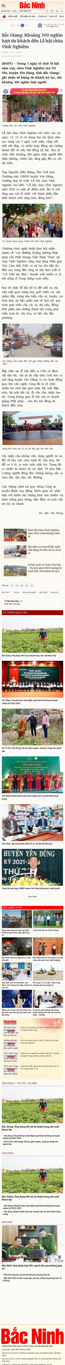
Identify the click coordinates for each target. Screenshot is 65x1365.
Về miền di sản (27, 16)
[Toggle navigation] (4, 5)
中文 (15, 11)
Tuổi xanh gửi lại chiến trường (46, 930)
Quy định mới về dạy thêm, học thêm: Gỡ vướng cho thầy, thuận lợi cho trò (17, 985)
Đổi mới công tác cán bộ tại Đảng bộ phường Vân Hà (26, 1275)
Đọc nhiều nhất (12, 908)
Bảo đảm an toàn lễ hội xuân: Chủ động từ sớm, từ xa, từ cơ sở (44, 550)
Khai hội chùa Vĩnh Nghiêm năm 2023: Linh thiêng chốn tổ (44, 533)
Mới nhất (12, 16)
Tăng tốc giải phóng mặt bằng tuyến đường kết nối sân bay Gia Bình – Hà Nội (47, 1012)
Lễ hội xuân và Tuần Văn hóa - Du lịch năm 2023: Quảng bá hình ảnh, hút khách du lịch (45, 568)
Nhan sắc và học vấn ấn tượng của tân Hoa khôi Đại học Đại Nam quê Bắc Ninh (16, 1012)
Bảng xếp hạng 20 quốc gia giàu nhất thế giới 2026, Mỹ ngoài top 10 (16, 932)
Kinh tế (53, 16)
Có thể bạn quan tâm (15, 613)
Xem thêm (32, 897)
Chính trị (42, 16)
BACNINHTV (25, 11)
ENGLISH (5, 11)
